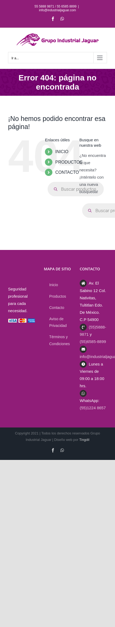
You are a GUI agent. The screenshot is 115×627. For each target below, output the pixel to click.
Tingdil (84, 440)
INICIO (61, 151)
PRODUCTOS (69, 162)
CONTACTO (67, 172)
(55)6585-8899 (93, 341)
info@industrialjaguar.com (57, 10)
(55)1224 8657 (93, 407)
